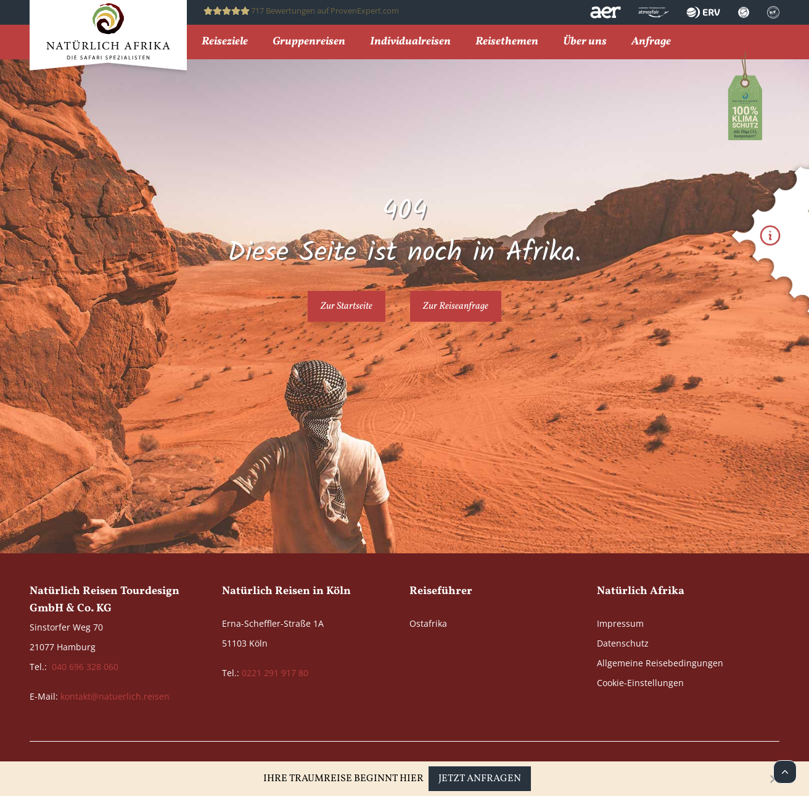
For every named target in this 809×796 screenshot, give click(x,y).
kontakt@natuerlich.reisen (115, 696)
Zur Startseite (346, 306)
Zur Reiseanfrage (455, 306)
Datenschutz (623, 643)
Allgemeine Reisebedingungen (660, 663)
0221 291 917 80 (275, 673)
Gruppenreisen (309, 42)
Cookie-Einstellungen (640, 683)
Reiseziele (225, 42)
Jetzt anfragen (479, 779)
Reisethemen (506, 42)
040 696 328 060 (85, 666)
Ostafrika (428, 623)
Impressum (620, 623)
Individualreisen (410, 42)
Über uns (585, 42)
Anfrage (651, 42)
